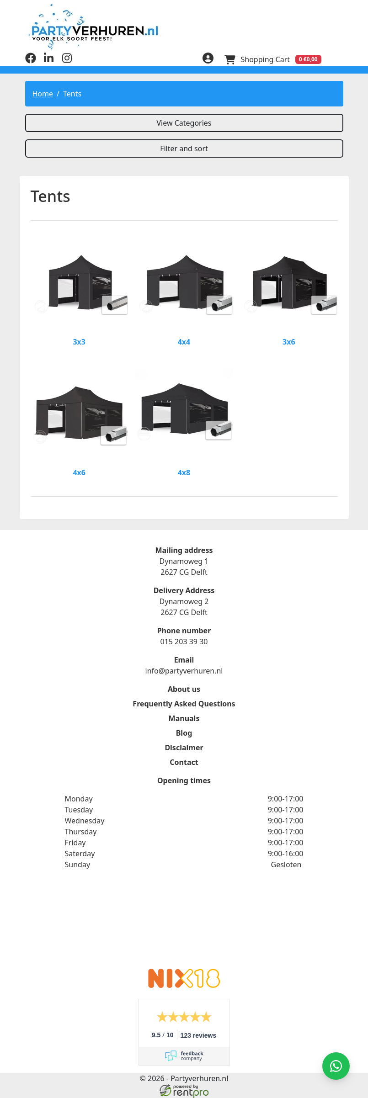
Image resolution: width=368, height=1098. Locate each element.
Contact (184, 762)
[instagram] (67, 61)
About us (184, 689)
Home (42, 94)
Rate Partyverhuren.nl (184, 924)
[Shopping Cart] (273, 59)
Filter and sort (184, 148)
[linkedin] (48, 61)
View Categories (183, 123)
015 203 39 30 (184, 642)
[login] (208, 59)
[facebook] (30, 61)
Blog (184, 733)
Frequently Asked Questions (184, 704)
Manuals (184, 718)
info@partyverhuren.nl (184, 671)
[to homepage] (184, 26)
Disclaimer (184, 748)
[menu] (338, 59)
